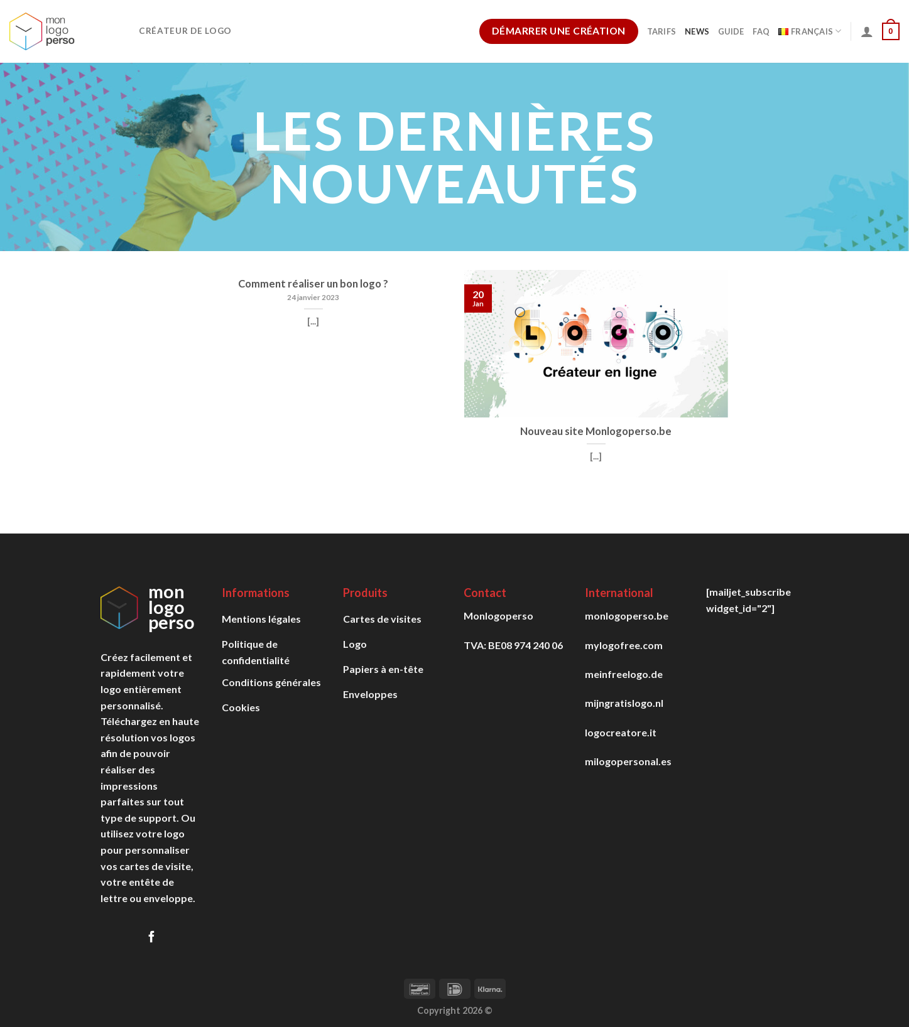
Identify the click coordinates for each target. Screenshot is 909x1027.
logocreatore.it (620, 732)
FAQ (761, 31)
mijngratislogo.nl (624, 703)
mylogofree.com (624, 645)
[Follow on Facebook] (151, 937)
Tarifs (662, 31)
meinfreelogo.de (624, 674)
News (697, 31)
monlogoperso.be (626, 615)
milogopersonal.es (628, 761)
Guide (731, 31)
